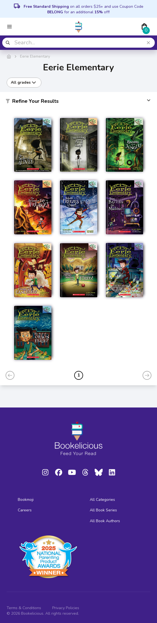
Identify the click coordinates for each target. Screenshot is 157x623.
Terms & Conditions (24, 608)
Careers (25, 510)
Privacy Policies (65, 608)
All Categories (102, 499)
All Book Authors (105, 521)
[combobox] (78, 43)
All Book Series (103, 510)
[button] (78, 102)
